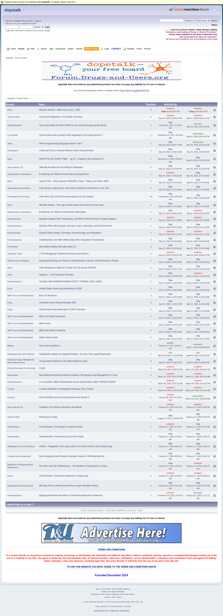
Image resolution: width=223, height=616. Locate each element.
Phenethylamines (14, 125)
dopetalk (13, 10)
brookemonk (198, 142)
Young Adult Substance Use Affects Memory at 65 (63, 361)
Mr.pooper (198, 493)
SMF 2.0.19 (100, 589)
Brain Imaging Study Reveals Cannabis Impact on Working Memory (72, 456)
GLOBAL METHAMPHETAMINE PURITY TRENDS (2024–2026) (70, 281)
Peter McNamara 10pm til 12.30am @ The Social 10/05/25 (67, 267)
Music (9, 110)
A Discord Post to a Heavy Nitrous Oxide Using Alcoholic (66, 150)
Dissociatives (12, 150)
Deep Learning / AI (15, 167)
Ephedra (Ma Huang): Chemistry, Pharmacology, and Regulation (70, 233)
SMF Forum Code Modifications (20, 296)
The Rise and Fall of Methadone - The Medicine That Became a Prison (73, 466)
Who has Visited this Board (52, 316)
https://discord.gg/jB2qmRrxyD (134, 90)
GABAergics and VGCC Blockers (21, 354)
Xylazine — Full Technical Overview (56, 274)
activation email (28, 23)
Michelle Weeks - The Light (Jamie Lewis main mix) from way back (71, 205)
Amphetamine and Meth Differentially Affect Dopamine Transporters (71, 240)
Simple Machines (123, 589)
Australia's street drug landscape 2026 (57, 302)
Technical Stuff (13, 117)
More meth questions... (50, 345)
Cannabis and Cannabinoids (19, 456)
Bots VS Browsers (48, 295)
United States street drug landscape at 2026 (60, 288)
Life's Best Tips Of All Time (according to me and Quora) (66, 196)
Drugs (9, 289)
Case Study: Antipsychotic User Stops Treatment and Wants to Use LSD (74, 188)
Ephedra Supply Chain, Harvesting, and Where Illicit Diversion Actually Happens (78, 219)
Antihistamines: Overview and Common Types (61, 436)
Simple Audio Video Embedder (113, 592)
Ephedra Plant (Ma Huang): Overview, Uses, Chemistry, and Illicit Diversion (75, 226)
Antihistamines (13, 427)
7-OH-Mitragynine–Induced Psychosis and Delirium (64, 253)
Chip (170, 122)
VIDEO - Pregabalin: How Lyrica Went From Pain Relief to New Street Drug (75, 446)
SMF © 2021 (111, 589)
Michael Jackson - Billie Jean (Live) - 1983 (59, 110)
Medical (10, 346)
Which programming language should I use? (60, 143)
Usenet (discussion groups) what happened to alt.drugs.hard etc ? (71, 135)
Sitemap (115, 594)
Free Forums (106, 594)
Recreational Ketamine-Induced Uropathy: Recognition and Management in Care (78, 375)
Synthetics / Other (14, 254)
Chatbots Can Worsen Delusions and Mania (60, 407)
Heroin (10, 476)
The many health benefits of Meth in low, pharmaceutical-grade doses (73, 125)
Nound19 (198, 124)
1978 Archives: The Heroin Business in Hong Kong (63, 476)
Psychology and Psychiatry (18, 197)
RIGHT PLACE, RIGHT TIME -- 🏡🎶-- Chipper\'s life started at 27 (71, 159)
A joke (42, 368)
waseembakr (198, 134)
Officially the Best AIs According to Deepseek (61, 167)
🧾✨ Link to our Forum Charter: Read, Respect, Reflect (191, 30)
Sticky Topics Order (48, 337)
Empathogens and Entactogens (20, 486)
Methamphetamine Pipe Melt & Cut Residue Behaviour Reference (71, 495)
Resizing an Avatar (48, 417)
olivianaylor (198, 344)
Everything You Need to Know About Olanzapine (62, 212)
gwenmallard (198, 396)
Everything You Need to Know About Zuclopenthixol (64, 174)
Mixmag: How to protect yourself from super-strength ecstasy (68, 485)
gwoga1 (170, 343)
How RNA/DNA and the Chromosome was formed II (64, 397)
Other (9, 143)
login (30, 21)
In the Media (12, 135)
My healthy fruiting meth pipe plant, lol (57, 246)
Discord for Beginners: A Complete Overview (60, 117)
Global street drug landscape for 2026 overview (62, 309)
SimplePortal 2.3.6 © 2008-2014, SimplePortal (111, 611)
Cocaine (10, 389)
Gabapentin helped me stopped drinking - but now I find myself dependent (75, 354)
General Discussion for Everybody (21, 368)
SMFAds (94, 594)
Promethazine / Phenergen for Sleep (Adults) (61, 427)
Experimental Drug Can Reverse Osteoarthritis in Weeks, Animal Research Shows (79, 260)
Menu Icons (44, 323)
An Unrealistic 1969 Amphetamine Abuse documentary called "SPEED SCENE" (77, 382)
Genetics (11, 397)
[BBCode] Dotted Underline (52, 330)
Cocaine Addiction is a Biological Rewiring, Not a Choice (66, 389)
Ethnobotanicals (13, 219)
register (38, 21)
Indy (170, 353)
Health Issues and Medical (18, 261)
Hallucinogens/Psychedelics (18, 188)
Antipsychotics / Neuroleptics (19, 174)
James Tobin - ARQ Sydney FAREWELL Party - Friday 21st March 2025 (74, 181)
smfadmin (170, 108)
